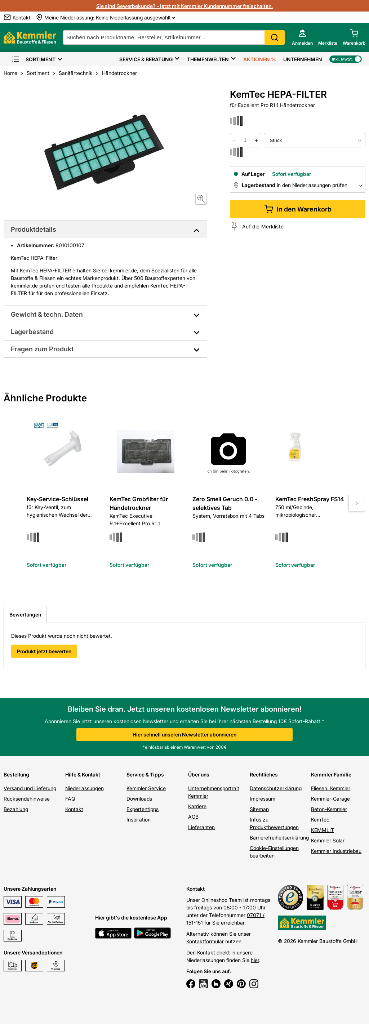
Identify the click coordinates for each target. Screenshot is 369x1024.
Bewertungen (25, 614)
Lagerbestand (32, 331)
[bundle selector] (314, 140)
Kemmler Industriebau (336, 851)
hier (255, 960)
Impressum (262, 799)
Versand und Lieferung (30, 788)
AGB (193, 817)
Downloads (139, 799)
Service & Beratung (146, 59)
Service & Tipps (145, 774)
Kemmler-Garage (330, 799)
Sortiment (33, 59)
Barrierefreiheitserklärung (279, 837)
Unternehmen (302, 59)
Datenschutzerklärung (276, 788)
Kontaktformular (205, 941)
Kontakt (74, 809)
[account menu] (302, 37)
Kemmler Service (146, 788)
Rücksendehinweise (27, 799)
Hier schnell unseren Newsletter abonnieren (184, 734)
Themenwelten (208, 59)
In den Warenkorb (298, 209)
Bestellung (16, 774)
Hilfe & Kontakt (82, 774)
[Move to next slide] (356, 503)
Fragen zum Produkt (42, 349)
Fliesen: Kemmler (330, 788)
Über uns (198, 774)
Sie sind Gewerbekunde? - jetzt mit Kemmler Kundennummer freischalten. (184, 6)
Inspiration (138, 819)
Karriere (197, 806)
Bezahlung (16, 809)
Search (274, 37)
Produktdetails (33, 229)
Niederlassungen (84, 788)
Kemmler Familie (331, 774)
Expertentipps (142, 809)
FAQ (70, 799)
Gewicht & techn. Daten (47, 314)
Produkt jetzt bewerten (44, 651)
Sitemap (259, 809)
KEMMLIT (322, 830)
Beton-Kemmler (329, 809)
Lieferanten (201, 827)
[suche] (174, 37)
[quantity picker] (245, 140)
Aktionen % (259, 59)
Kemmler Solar (327, 840)
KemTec (320, 819)
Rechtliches (264, 774)
